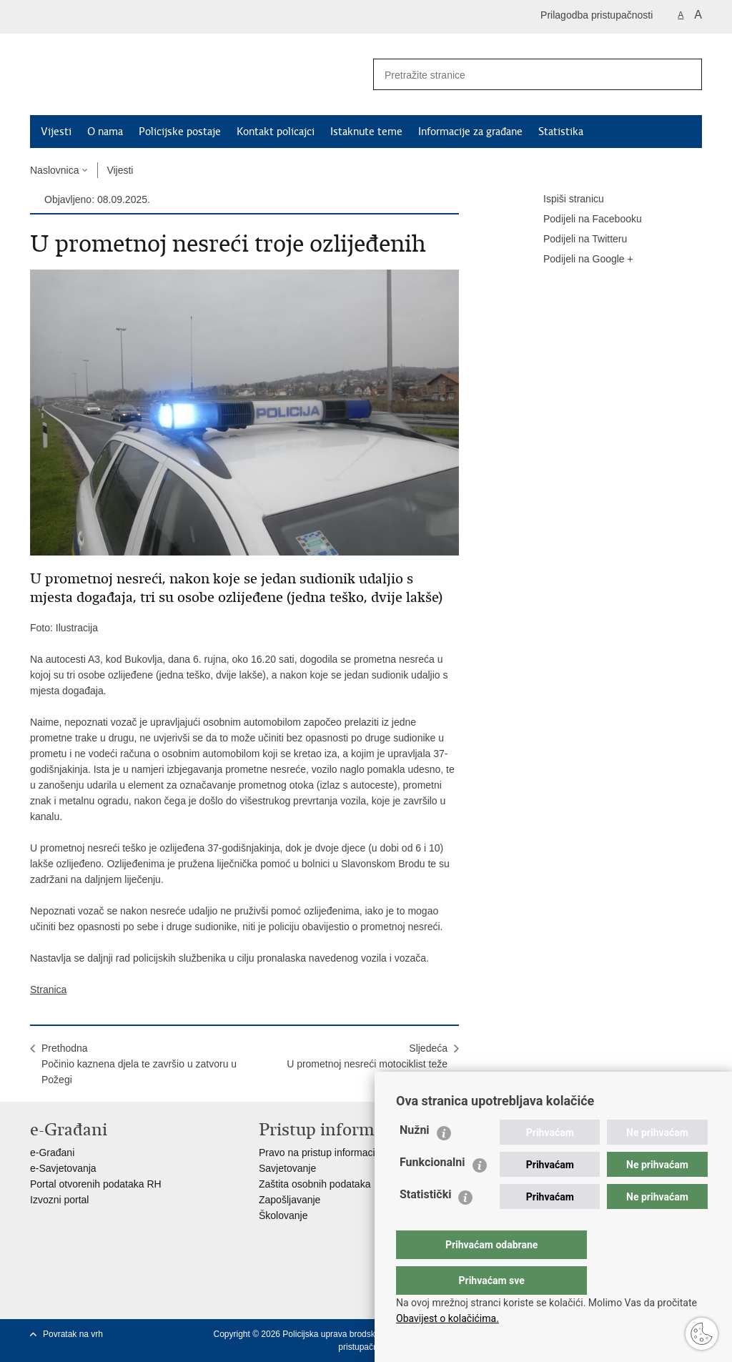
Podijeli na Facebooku (582, 219)
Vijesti (56, 131)
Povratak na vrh (73, 1334)
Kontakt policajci (276, 131)
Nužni (415, 1158)
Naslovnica (54, 170)
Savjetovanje (287, 1168)
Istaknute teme (366, 131)
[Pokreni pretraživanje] (685, 74)
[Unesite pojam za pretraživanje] (516, 75)
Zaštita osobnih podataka (314, 1184)
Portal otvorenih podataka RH (96, 1184)
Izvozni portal (59, 1199)
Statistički (425, 1223)
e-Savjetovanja (63, 1168)
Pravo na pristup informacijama (328, 1152)
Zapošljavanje (289, 1199)
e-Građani (52, 1152)
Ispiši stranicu (563, 199)
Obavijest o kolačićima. (447, 1318)
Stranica (48, 989)
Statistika (560, 131)
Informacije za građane (470, 131)
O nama (105, 131)
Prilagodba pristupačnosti (596, 15)
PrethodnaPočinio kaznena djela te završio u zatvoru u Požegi (139, 1063)
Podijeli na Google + (578, 259)
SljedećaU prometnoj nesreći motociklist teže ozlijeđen (367, 1063)
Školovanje (283, 1215)
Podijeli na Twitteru (575, 239)
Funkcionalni (432, 1191)
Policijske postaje (180, 131)
